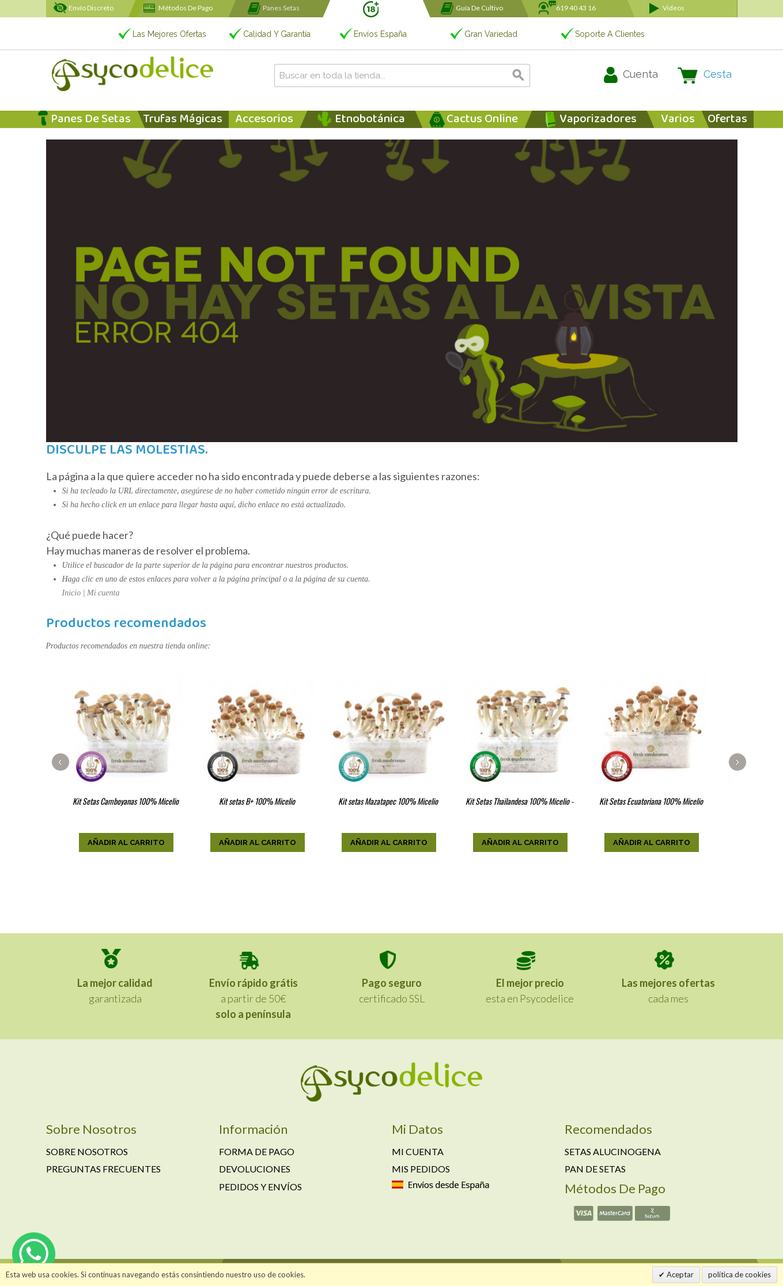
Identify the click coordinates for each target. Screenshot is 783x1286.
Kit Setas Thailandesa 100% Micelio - (519, 801)
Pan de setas (595, 1168)
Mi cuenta (103, 593)
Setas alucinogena (613, 1151)
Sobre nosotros (87, 1151)
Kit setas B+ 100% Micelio (257, 801)
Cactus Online (482, 119)
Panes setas (281, 7)
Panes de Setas (91, 119)
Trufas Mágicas (182, 119)
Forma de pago (256, 1151)
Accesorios (264, 119)
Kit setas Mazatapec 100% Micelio (388, 801)
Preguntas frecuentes (103, 1168)
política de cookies (739, 1274)
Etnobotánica (370, 119)
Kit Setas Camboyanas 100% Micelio (126, 801)
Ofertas (727, 119)
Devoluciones (254, 1168)
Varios (678, 119)
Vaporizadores (598, 119)
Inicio (71, 593)
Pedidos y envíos (260, 1186)
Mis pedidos (421, 1168)
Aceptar (679, 1274)
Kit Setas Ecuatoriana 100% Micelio (651, 801)
